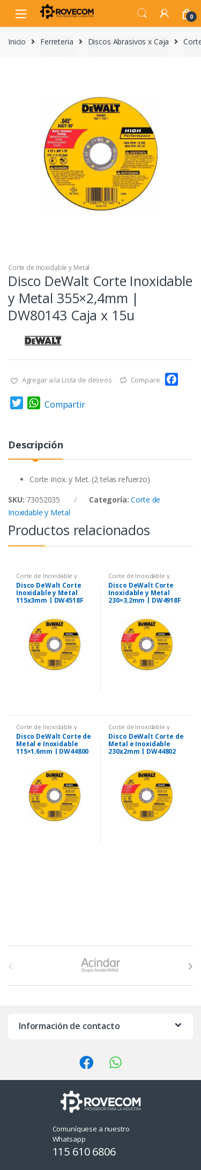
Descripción (35, 445)
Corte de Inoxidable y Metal (49, 267)
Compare (145, 380)
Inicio (17, 41)
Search (142, 13)
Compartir (64, 404)
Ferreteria (56, 41)
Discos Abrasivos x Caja (128, 41)
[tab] (35, 449)
